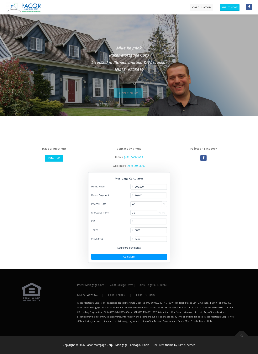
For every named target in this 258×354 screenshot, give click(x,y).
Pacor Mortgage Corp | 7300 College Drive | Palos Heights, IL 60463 (122, 285)
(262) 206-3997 (136, 221)
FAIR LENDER (116, 295)
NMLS (81, 295)
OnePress (158, 345)
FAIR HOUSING (145, 295)
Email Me (54, 214)
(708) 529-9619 (133, 213)
